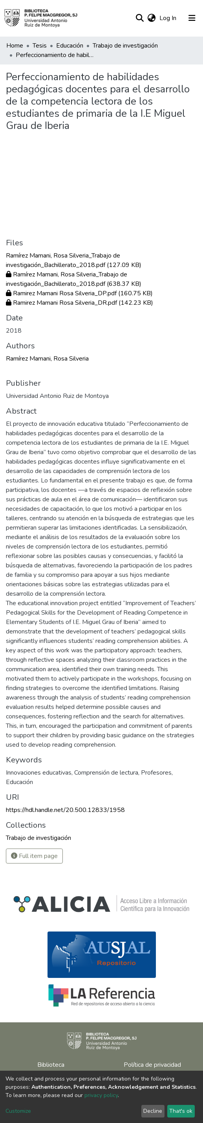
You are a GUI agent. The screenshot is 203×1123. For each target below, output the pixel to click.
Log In (168, 18)
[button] (151, 18)
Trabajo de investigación (125, 45)
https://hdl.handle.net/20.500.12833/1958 (65, 810)
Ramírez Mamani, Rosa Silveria (47, 358)
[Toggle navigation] (192, 18)
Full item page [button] (34, 856)
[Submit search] (139, 18)
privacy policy (101, 1095)
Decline (152, 1111)
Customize (18, 1111)
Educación (69, 45)
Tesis (40, 45)
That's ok (180, 1111)
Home (14, 45)
